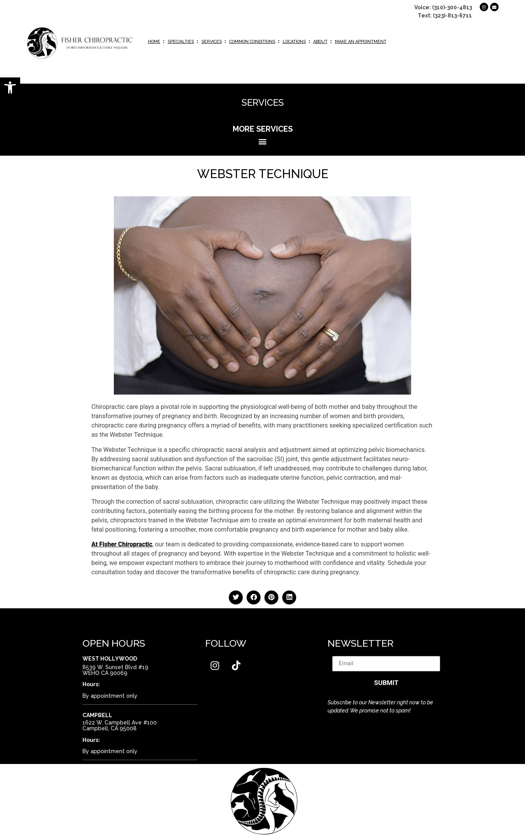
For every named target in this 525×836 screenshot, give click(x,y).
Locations (294, 41)
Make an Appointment (360, 41)
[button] (10, 87)
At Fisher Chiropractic (121, 544)
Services (211, 41)
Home (154, 41)
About (320, 41)
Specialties (181, 41)
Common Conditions (252, 41)
